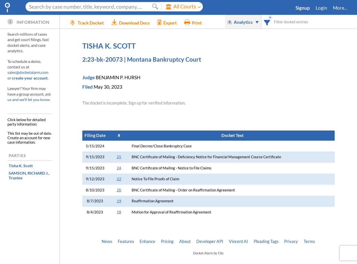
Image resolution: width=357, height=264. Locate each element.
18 (119, 212)
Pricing (167, 241)
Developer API (209, 241)
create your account (30, 78)
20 (119, 190)
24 (119, 168)
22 (119, 179)
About (185, 241)
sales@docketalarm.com (27, 72)
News (107, 241)
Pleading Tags (266, 241)
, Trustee (29, 175)
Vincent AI (238, 241)
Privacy (291, 241)
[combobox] (267, 21)
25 (119, 157)
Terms (309, 241)
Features (126, 241)
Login (321, 8)
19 (119, 201)
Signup (303, 8)
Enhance (147, 241)
